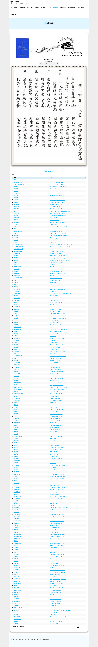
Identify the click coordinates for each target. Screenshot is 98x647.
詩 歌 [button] (15, 178)
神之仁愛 (16, 195)
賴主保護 (16, 434)
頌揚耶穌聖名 (17, 276)
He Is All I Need (54, 392)
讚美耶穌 (16, 303)
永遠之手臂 (16, 445)
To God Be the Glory (55, 207)
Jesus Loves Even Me (55, 575)
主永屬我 (16, 467)
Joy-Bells (52, 550)
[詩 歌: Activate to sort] (32, 178)
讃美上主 (16, 202)
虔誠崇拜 (16, 314)
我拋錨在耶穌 (17, 398)
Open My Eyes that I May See (57, 352)
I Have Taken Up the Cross (56, 459)
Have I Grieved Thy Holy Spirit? (57, 383)
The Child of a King (54, 568)
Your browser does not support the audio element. (49, 64)
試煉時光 (16, 525)
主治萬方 (16, 296)
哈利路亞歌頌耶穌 (18, 278)
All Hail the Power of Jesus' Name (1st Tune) (61, 245)
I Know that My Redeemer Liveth (58, 488)
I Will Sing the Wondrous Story (57, 258)
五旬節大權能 (17, 374)
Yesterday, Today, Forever (56, 519)
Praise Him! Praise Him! (56, 303)
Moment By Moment (55, 485)
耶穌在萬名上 (17, 274)
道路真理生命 (17, 298)
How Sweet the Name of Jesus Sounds (59, 318)
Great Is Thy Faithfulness (56, 218)
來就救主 (16, 603)
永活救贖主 (16, 488)
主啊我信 (16, 407)
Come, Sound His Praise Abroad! (58, 216)
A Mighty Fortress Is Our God (57, 517)
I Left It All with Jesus (55, 470)
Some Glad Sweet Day (55, 592)
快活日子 (16, 566)
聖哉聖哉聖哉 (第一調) (19, 182)
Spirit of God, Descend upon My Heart (59, 329)
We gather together (54, 189)
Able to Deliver (53, 512)
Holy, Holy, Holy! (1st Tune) (56, 182)
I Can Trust (52, 443)
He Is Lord (52, 265)
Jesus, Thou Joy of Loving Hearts (58, 617)
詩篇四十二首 (17, 505)
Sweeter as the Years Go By (57, 307)
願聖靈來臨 (16, 340)
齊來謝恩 (16, 189)
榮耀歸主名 (16, 309)
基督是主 (16, 280)
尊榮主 (15, 285)
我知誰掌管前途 (17, 514)
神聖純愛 (16, 570)
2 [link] (80, 626)
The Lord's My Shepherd (56, 436)
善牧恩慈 (16, 233)
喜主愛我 (16, 574)
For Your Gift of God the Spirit (57, 378)
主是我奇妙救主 (17, 496)
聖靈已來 (16, 358)
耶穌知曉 (16, 405)
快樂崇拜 (16, 200)
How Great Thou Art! (55, 312)
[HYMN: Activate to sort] (68, 178)
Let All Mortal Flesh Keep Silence (58, 314)
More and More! (54, 615)
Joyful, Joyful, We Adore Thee (57, 200)
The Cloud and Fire (54, 396)
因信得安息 (16, 508)
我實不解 (16, 597)
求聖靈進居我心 (17, 365)
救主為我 (16, 432)
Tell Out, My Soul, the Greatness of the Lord (60, 294)
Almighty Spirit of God (55, 325)
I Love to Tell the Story (55, 601)
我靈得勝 (16, 427)
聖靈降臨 (16, 323)
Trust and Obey (54, 441)
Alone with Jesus (54, 559)
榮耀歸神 (16, 180)
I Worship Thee (53, 530)
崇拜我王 (16, 220)
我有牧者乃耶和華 (18, 436)
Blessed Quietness (54, 381)
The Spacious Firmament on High (58, 198)
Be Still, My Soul (54, 454)
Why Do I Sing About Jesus (56, 619)
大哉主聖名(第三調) (18, 249)
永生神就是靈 (17, 222)
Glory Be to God (54, 180)
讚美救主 (16, 258)
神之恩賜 (16, 378)
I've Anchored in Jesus (55, 398)
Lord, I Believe (53, 407)
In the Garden (53, 552)
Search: (72, 175)
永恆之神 (16, 238)
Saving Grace (53, 612)
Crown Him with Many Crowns (57, 289)
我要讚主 (16, 242)
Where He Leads (54, 532)
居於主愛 (16, 503)
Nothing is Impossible (55, 492)
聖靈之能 (16, 325)
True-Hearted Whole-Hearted (57, 472)
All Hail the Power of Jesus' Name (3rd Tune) (61, 249)
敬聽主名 (16, 287)
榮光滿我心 (16, 610)
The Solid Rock (54, 423)
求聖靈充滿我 (17, 338)
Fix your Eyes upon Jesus (56, 425)
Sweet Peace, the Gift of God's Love (59, 588)
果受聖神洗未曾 (17, 327)
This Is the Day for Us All (56, 369)
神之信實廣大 (17, 218)
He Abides (52, 376)
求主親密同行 (17, 490)
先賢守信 (16, 452)
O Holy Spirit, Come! (55, 334)
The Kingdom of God (55, 225)
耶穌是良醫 (16, 418)
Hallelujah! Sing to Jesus (56, 278)
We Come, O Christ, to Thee (57, 298)
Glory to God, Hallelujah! (56, 231)
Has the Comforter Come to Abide (58, 356)
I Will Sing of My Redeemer (56, 262)
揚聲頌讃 (16, 216)
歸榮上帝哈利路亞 (18, 231)
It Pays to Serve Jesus (55, 599)
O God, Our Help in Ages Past (57, 240)
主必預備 (16, 421)
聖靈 (15, 354)
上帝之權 (16, 320)
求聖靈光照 (16, 352)
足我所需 (16, 392)
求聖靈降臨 (16, 334)
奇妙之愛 (16, 586)
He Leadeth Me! (54, 456)
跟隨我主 (16, 532)
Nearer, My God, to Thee (56, 481)
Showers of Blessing (55, 361)
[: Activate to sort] (13, 178)
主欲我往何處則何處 (18, 394)
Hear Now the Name (55, 287)
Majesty (52, 285)
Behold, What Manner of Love (57, 196)
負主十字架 (16, 459)
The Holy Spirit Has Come (56, 358)
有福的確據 (16, 563)
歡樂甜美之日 (17, 592)
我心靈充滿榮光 (17, 537)
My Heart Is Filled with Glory (57, 537)
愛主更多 (16, 615)
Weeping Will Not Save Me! (56, 385)
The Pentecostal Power (55, 363)
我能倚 (15, 443)
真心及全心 (16, 472)
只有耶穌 (16, 305)
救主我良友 (16, 501)
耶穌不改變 (16, 519)
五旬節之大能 (17, 363)
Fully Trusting (53, 439)
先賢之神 (16, 227)
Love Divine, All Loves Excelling (57, 570)
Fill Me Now (53, 336)
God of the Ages (54, 238)
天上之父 (16, 191)
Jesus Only (52, 305)
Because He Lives (54, 494)
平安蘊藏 (16, 548)
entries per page (18, 175)
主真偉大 (16, 311)
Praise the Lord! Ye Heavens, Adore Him (60, 211)
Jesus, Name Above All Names (57, 274)
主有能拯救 (16, 512)
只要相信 (16, 463)
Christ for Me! (53, 432)
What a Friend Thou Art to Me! (57, 501)
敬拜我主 (16, 530)
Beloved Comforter (54, 354)
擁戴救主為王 (17, 289)
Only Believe (53, 463)
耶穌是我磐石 (17, 423)
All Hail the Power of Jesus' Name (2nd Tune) (61, 247)
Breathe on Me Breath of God (57, 345)
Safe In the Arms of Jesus (56, 414)
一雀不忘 (16, 545)
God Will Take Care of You (56, 450)
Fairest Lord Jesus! (54, 300)
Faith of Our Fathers (55, 452)
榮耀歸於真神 (17, 207)
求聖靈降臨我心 (17, 329)
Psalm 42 (52, 505)
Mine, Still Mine (53, 468)
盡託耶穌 (16, 470)
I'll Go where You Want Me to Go (58, 394)
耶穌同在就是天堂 (18, 539)
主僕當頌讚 (16, 291)
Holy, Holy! (52, 193)
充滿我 (15, 336)
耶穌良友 (16, 430)
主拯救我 (16, 606)
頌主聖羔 (16, 260)
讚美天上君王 (17, 236)
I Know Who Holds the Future (57, 514)
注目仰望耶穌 (17, 523)
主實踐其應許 (17, 401)
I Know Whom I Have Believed (57, 447)
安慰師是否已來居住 (18, 356)
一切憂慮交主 (17, 465)
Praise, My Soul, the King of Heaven (59, 236)
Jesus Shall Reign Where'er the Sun (59, 296)
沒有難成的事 (17, 492)
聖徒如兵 (16, 403)
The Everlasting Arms (55, 445)
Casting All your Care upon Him (57, 465)
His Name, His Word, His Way (57, 555)
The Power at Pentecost (56, 374)
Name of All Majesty (55, 280)
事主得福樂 (16, 599)
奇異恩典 (16, 624)
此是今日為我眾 (17, 369)
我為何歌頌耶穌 (17, 619)
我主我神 (16, 256)
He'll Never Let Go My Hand (57, 390)
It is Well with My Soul (55, 581)
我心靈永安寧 (17, 581)
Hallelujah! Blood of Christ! (56, 251)
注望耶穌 (16, 425)
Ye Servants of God (54, 291)
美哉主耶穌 (16, 300)
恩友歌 (15, 476)
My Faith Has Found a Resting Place (59, 508)
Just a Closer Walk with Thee (57, 490)
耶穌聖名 (16, 541)
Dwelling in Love (54, 503)
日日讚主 (16, 561)
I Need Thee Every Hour (56, 412)
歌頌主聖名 (16, 269)
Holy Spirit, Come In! (55, 323)
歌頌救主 (16, 262)
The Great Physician (55, 419)
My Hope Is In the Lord (55, 510)
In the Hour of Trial (54, 525)
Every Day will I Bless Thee (56, 561)
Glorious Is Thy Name (55, 309)
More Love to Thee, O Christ (57, 479)
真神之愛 (16, 229)
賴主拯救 (16, 385)
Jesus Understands (54, 405)
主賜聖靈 (16, 347)
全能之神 (16, 225)
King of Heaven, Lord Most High (58, 213)
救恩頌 (15, 612)
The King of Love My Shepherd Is (58, 233)
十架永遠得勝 (17, 253)
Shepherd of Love (54, 528)
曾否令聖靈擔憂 (17, 383)
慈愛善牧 (16, 528)
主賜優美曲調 (17, 579)
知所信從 (16, 447)
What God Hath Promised (56, 416)
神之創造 (16, 187)
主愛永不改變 (17, 307)
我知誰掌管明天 (17, 521)
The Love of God (54, 229)
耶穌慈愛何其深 (17, 267)
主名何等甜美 (17, 318)
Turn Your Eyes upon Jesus (56, 523)
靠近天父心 (16, 621)
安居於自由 (16, 577)
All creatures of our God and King (58, 187)
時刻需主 (16, 412)
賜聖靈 (15, 343)
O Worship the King (54, 220)
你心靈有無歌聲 (17, 583)
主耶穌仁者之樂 (17, 617)
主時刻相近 (16, 485)
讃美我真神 (16, 204)
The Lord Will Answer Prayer (57, 499)
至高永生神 (16, 213)
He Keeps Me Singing (55, 590)
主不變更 (16, 410)
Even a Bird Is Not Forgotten (57, 546)
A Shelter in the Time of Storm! (57, 434)
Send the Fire (53, 343)
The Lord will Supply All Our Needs (58, 387)
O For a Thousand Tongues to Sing (58, 269)
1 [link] (78, 626)
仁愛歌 (15, 572)
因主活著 (16, 494)
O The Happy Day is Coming (57, 566)
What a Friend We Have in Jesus (58, 476)
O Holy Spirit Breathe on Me (57, 338)
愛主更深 (16, 479)
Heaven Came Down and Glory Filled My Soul (61, 610)
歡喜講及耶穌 (17, 601)
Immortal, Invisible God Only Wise (58, 222)
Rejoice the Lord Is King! (56, 271)
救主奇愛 (16, 316)
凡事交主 (16, 438)
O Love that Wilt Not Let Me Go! (58, 572)
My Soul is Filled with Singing (57, 543)
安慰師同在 (16, 376)
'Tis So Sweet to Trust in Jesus (57, 534)
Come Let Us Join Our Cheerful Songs (59, 260)
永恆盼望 (16, 510)
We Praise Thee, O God (56, 204)
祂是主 (15, 265)
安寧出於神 (16, 588)
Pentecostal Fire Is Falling (56, 372)
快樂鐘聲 (16, 550)
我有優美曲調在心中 (18, 590)
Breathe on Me (53, 349)
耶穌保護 (16, 414)
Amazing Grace (54, 624)
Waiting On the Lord (55, 367)
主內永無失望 (17, 474)
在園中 (15, 552)
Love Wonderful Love (55, 586)
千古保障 (16, 240)
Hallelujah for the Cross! (56, 254)
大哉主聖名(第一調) (18, 245)
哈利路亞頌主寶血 (18, 251)
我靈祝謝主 (16, 209)
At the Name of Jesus (55, 276)
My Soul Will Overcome (55, 427)
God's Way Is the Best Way (56, 461)
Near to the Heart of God (56, 621)
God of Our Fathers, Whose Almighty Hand (60, 227)
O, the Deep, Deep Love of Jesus (58, 267)
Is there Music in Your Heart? (57, 583)
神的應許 (16, 416)
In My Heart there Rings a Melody (58, 579)
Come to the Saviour (55, 604)
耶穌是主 (16, 282)
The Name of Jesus (55, 541)
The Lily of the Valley (55, 430)
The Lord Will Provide (55, 421)
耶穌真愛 (16, 557)
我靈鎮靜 (16, 454)
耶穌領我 (16, 456)
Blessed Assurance (54, 563)
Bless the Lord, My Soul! (56, 209)
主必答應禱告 (17, 499)
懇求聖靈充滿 (17, 349)
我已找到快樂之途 (18, 608)
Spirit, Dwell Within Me (55, 332)
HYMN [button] (51, 178)
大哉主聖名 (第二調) (18, 247)
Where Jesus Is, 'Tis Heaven (57, 539)
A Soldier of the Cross (55, 403)
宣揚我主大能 (17, 294)
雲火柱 (15, 396)
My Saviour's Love (54, 316)
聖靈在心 (16, 332)
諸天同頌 (16, 211)
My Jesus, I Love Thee (55, 483)
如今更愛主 (16, 483)
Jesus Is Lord (53, 283)
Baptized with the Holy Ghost (57, 327)
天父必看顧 (16, 450)
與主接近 (16, 481)
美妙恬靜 (16, 381)
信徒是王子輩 (17, 568)
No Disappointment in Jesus (57, 474)
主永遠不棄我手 (17, 389)
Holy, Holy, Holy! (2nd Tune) (57, 184)
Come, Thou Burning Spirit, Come (58, 365)
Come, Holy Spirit (54, 340)
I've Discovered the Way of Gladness (59, 608)
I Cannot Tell (53, 597)
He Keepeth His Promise (56, 401)
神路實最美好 (17, 461)
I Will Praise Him (54, 242)
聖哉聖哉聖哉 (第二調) (19, 184)
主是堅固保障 (17, 517)
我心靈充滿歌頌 (17, 543)
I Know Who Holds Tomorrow (57, 521)
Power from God (54, 320)
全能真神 (16, 193)
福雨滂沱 (16, 360)
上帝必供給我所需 (18, 387)
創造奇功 (16, 198)
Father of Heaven (54, 191)
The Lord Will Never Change (57, 410)
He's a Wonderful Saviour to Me (57, 497)
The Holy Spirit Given (55, 347)
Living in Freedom (54, 577)
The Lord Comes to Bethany (57, 557)
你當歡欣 (16, 271)
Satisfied (52, 595)
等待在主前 (16, 367)
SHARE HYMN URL (49, 172)
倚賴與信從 (16, 441)
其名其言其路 (17, 554)
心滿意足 (16, 595)
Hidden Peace (53, 548)
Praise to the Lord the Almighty (57, 202)
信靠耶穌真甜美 (17, 534)
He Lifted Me (53, 606)
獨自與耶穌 (16, 559)
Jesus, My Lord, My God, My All (57, 256)
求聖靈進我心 (17, 345)
